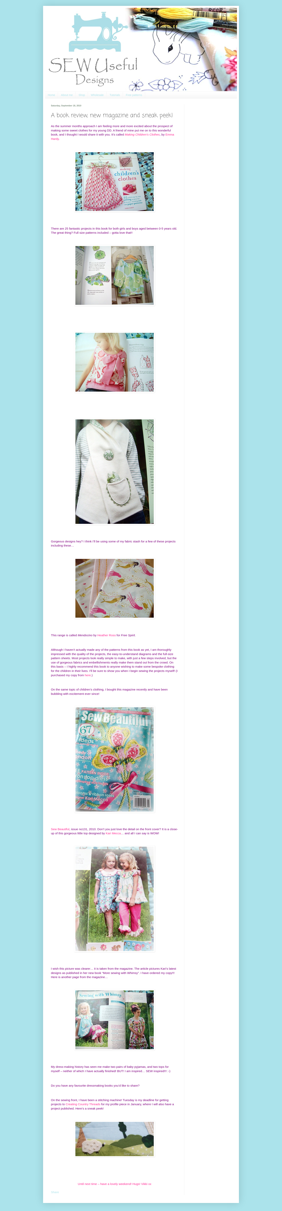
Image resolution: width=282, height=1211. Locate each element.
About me (67, 95)
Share (55, 1192)
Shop (82, 95)
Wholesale (97, 95)
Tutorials (114, 95)
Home (51, 95)
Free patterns (134, 95)
